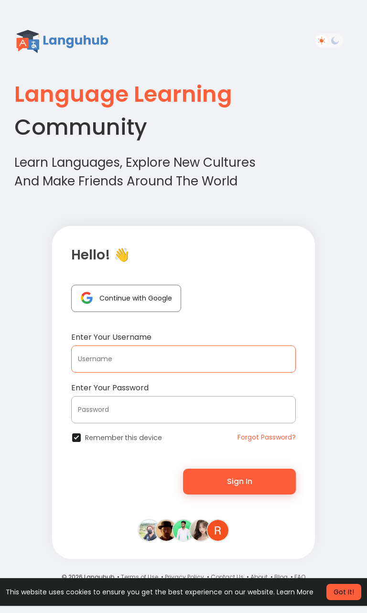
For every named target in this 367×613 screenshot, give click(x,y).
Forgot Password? (266, 437)
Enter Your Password (110, 387)
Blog (281, 577)
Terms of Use (139, 577)
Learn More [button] (295, 592)
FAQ (299, 577)
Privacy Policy (184, 577)
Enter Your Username (111, 337)
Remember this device (123, 437)
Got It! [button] (344, 592)
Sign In (239, 481)
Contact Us (227, 577)
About (259, 577)
